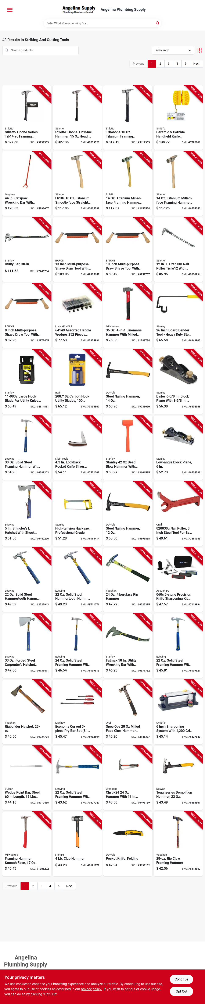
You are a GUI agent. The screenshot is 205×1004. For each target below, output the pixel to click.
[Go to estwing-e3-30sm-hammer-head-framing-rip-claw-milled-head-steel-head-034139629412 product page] (26, 448)
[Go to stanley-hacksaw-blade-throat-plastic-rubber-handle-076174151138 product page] (77, 513)
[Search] (158, 22)
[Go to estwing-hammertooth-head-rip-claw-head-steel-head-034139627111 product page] (77, 580)
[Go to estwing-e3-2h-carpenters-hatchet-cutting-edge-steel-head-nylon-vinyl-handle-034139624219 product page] (26, 645)
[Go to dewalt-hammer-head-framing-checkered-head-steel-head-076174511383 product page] (127, 381)
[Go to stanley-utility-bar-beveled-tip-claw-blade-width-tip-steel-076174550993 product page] (127, 645)
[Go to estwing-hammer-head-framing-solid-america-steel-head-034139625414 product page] (77, 778)
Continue (181, 979)
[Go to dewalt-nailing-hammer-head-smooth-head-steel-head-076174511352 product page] (127, 513)
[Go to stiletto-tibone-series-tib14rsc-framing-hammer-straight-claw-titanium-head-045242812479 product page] (26, 117)
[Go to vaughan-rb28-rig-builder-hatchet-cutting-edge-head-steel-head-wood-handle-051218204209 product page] (26, 712)
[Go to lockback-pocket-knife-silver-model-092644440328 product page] (77, 448)
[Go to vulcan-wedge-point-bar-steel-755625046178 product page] (26, 778)
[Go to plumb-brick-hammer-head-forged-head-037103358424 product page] (127, 778)
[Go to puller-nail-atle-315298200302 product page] (178, 513)
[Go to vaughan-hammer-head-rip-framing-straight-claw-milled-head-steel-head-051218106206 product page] (178, 844)
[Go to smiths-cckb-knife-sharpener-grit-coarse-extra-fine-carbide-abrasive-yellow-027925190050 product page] (178, 117)
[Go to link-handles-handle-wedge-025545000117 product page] (77, 315)
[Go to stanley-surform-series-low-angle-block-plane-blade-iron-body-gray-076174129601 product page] (178, 448)
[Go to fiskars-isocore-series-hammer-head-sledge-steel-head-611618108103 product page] (77, 844)
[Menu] (9, 10)
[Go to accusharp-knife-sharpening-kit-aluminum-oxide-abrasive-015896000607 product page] (178, 580)
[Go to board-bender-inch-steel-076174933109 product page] (178, 315)
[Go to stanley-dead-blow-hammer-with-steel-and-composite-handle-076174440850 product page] (127, 448)
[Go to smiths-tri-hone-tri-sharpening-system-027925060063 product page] (178, 712)
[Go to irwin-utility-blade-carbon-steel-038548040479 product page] (77, 381)
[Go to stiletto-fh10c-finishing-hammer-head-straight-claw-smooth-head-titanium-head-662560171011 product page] (77, 183)
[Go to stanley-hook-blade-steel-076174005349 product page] (26, 381)
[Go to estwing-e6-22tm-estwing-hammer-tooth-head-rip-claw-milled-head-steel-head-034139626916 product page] (26, 580)
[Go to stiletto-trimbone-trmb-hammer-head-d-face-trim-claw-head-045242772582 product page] (127, 117)
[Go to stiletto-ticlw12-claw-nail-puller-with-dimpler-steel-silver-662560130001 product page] (178, 249)
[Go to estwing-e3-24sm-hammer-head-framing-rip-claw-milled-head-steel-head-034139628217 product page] (77, 645)
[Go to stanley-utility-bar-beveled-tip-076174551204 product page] (26, 249)
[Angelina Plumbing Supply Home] (79, 9)
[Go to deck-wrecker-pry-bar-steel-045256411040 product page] (26, 183)
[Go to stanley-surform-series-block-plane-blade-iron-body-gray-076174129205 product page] (178, 381)
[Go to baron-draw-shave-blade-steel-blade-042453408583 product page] (77, 249)
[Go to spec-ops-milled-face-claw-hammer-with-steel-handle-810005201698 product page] (127, 712)
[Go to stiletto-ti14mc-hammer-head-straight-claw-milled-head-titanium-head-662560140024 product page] (127, 183)
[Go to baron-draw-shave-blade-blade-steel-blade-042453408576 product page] (127, 249)
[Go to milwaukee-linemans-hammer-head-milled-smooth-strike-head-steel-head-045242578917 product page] (127, 315)
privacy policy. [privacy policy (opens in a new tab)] (91, 989)
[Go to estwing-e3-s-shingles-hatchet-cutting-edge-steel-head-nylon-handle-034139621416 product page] (26, 513)
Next (196, 63)
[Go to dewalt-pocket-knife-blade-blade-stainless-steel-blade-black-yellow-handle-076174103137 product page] (127, 844)
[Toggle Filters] (199, 50)
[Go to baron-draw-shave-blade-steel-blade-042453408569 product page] (26, 315)
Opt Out (181, 991)
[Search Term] (102, 23)
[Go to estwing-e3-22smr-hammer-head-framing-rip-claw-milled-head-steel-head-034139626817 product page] (178, 645)
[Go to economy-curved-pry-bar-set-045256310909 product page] (77, 712)
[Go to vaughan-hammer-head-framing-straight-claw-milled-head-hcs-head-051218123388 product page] (127, 580)
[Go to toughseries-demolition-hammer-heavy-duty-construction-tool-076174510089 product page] (178, 778)
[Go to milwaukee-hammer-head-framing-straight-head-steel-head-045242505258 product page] (26, 844)
